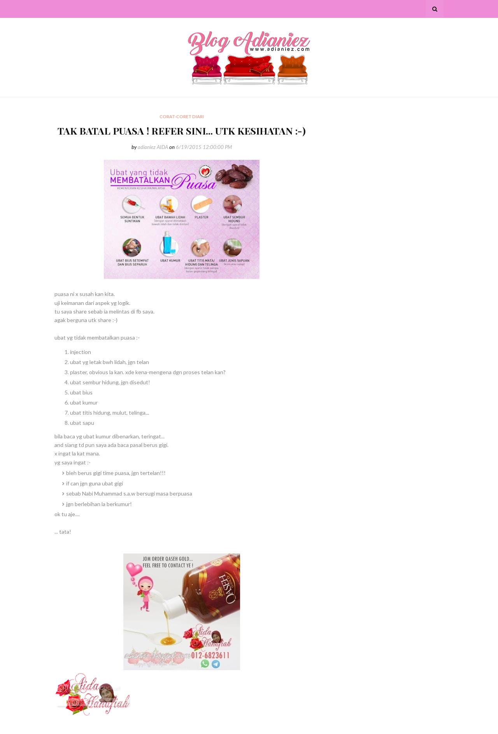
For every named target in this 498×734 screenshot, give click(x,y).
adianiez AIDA (153, 147)
